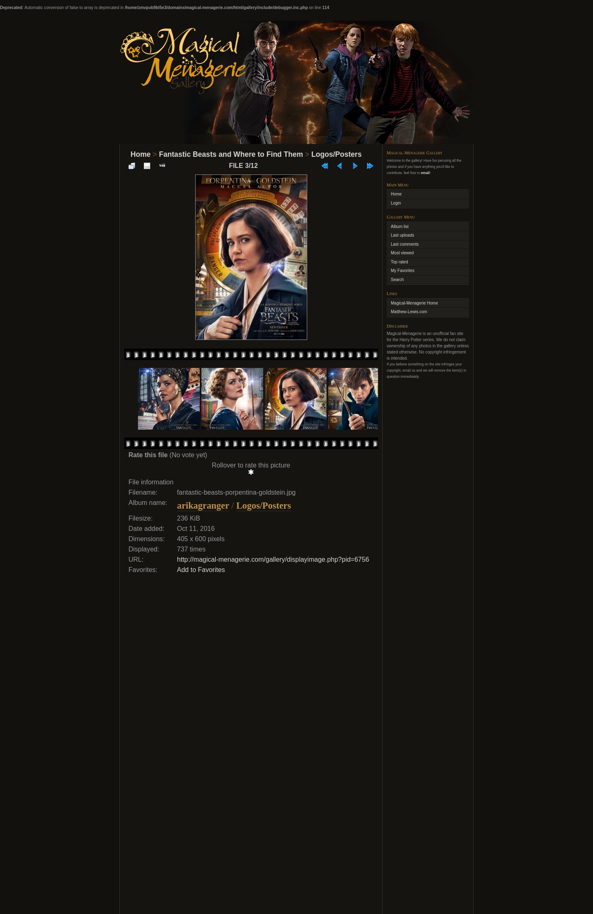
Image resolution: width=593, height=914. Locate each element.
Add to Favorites (201, 569)
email (425, 173)
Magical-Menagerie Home (414, 303)
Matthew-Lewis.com (409, 311)
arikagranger (203, 505)
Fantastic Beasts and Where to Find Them (231, 154)
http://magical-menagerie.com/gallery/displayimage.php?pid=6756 (273, 559)
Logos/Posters (336, 154)
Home (141, 154)
